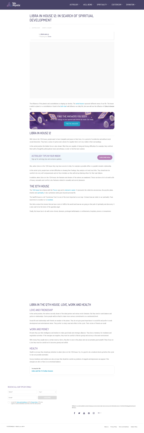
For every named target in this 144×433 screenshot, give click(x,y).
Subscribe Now (104, 157)
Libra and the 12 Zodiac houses (42, 371)
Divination (130, 5)
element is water (70, 190)
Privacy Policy (113, 426)
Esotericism (116, 5)
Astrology (36, 28)
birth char (63, 106)
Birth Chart (47, 28)
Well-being (87, 5)
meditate (50, 200)
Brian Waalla (45, 34)
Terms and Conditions (124, 426)
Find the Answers (72, 124)
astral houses (80, 104)
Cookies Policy (134, 426)
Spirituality (102, 5)
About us (106, 426)
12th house (35, 190)
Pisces (55, 190)
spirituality (40, 193)
